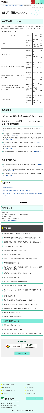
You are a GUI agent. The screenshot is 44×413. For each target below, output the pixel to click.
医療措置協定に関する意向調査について (16, 285)
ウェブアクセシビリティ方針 (8, 390)
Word (40, 129)
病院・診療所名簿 (9, 296)
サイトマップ (5, 393)
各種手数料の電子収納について (13, 246)
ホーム (2, 5)
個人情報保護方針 (6, 387)
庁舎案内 (35, 398)
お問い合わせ (30, 390)
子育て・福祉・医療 (9, 5)
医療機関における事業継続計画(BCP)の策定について (20, 308)
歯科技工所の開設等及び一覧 (13, 254)
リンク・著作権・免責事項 (8, 384)
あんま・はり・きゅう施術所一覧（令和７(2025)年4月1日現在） (22, 290)
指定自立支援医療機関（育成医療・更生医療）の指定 (20, 258)
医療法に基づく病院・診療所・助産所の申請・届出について (22, 242)
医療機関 (21, 5)
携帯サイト (29, 384)
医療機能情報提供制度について (13, 329)
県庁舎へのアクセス (31, 393)
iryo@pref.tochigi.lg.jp (11, 220)
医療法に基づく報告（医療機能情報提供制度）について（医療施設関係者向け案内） (23, 268)
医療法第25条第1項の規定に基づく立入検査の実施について (22, 238)
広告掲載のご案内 (22, 353)
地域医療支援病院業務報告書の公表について (17, 273)
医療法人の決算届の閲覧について (14, 316)
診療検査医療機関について (12, 312)
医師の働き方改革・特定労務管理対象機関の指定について (21, 304)
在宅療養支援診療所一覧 (11, 263)
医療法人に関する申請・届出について (15, 250)
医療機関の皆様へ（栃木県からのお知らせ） (17, 233)
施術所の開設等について (11, 321)
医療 (16, 5)
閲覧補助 (37, 3)
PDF (4, 130)
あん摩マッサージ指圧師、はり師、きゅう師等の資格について (19, 190)
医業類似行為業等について (10, 187)
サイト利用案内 (30, 387)
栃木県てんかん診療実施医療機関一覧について (18, 281)
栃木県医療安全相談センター (13, 277)
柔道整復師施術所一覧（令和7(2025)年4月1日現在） (20, 300)
